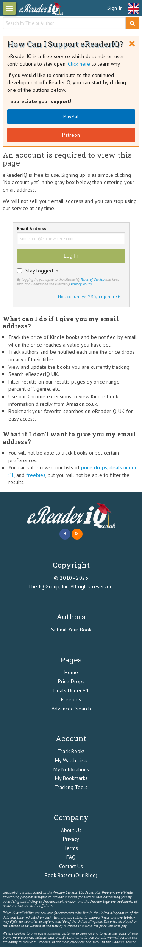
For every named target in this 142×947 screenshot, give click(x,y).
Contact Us (71, 866)
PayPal (71, 116)
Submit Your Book (71, 629)
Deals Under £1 (71, 690)
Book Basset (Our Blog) (71, 875)
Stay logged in (41, 270)
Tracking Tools (71, 787)
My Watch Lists (71, 760)
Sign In (115, 8)
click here (77, 941)
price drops (94, 467)
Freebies (71, 699)
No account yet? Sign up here (89, 296)
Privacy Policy (81, 284)
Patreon (71, 135)
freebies (35, 475)
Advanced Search (71, 708)
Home (71, 672)
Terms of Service (92, 279)
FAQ (71, 857)
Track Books (71, 751)
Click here (79, 63)
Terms (71, 848)
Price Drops (71, 681)
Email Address (31, 228)
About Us (71, 830)
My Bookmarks (71, 778)
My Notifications (71, 769)
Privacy (71, 839)
